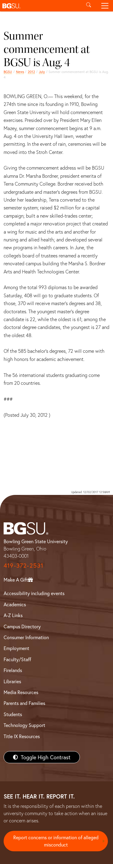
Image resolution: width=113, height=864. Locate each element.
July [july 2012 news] (42, 71)
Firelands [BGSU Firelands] (13, 670)
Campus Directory (22, 626)
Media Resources (21, 692)
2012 (31, 71)
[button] (40, 6)
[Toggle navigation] (105, 5)
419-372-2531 (23, 565)
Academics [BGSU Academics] (15, 604)
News (20, 71)
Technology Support (24, 725)
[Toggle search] (88, 5)
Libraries (12, 681)
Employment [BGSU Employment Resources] (16, 648)
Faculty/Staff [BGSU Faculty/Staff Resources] (17, 659)
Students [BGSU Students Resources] (13, 714)
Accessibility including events (34, 593)
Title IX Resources (22, 736)
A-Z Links (13, 615)
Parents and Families (24, 703)
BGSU (8, 71)
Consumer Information (26, 637)
